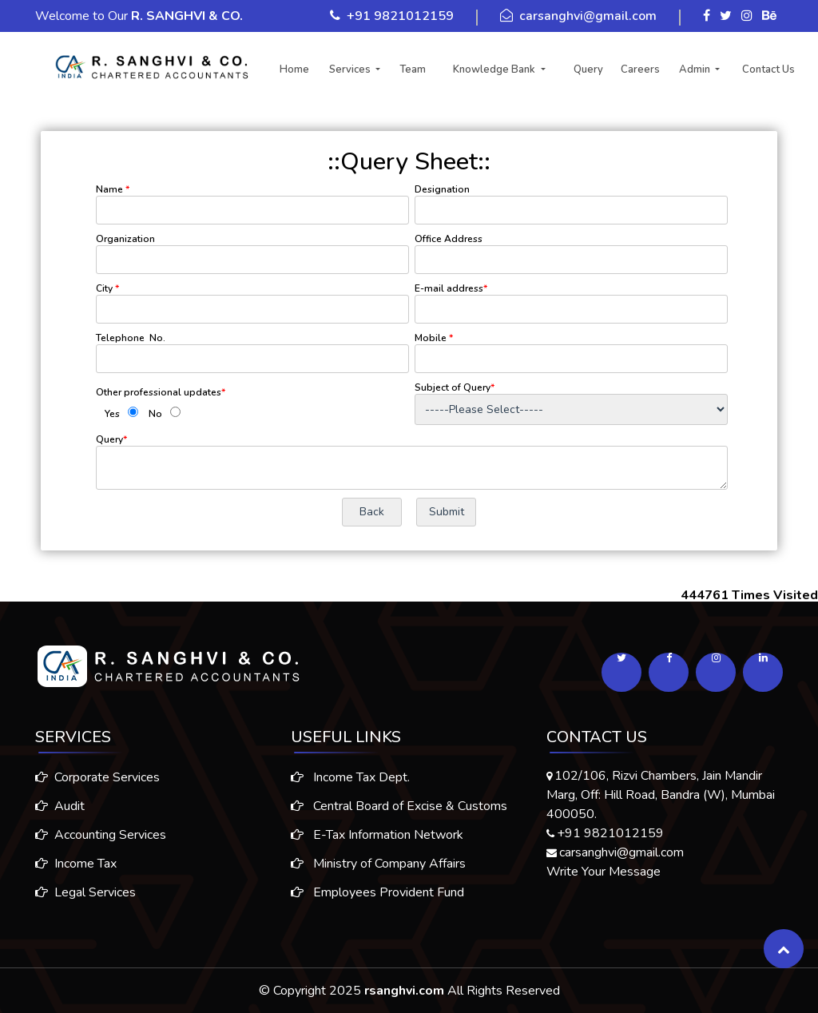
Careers (640, 69)
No (155, 413)
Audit (53, 806)
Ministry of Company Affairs (378, 870)
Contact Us (768, 69)
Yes (112, 413)
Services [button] (351, 69)
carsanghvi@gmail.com (588, 16)
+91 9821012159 (400, 16)
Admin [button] (696, 69)
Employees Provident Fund (377, 899)
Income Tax (69, 863)
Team (412, 69)
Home (294, 69)
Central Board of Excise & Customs (399, 812)
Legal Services (79, 892)
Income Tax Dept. (350, 784)
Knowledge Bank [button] (495, 69)
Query (588, 69)
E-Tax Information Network (377, 841)
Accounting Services (94, 835)
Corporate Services (91, 777)
